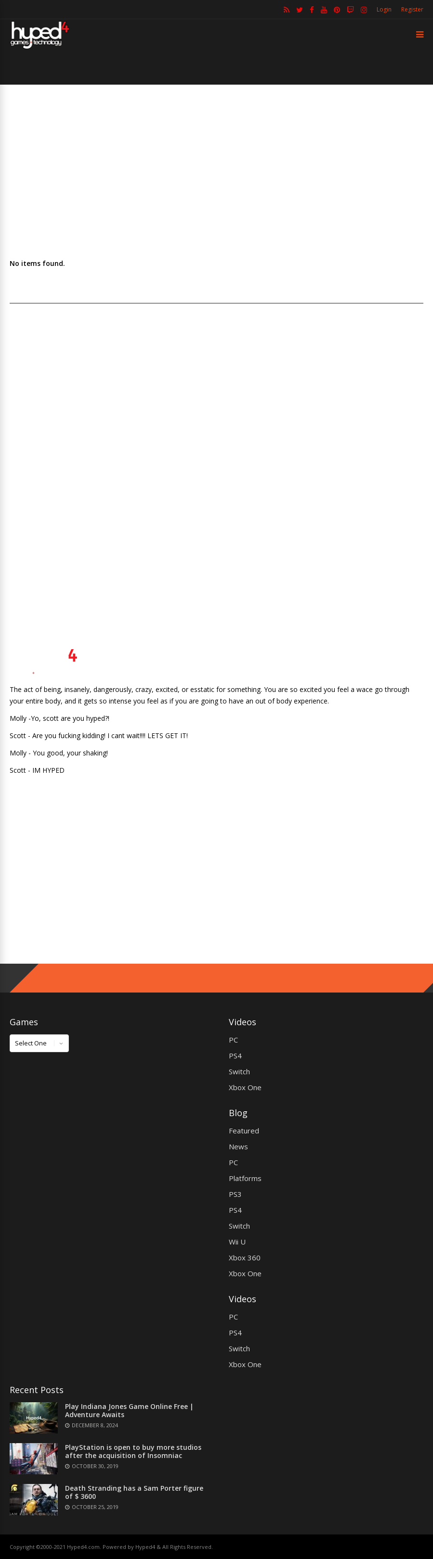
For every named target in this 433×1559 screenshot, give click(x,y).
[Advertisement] (216, 171)
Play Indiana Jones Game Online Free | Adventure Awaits (129, 1410)
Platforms (245, 1178)
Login (384, 9)
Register (412, 9)
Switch (239, 1071)
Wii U (237, 1241)
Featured (244, 1130)
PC (233, 1039)
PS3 (235, 1194)
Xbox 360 (245, 1257)
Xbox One (245, 1087)
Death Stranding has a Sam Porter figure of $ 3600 (134, 1492)
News (238, 1146)
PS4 (235, 1055)
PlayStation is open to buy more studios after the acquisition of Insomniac (133, 1451)
